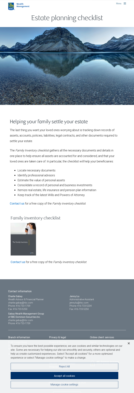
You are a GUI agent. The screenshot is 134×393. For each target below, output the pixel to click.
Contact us (17, 203)
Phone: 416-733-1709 (19, 305)
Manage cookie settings (64, 384)
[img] (67, 66)
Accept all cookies (64, 376)
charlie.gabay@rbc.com (20, 302)
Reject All (64, 366)
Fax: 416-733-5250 (17, 309)
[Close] (128, 343)
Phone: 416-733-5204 (81, 305)
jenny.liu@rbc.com (79, 302)
